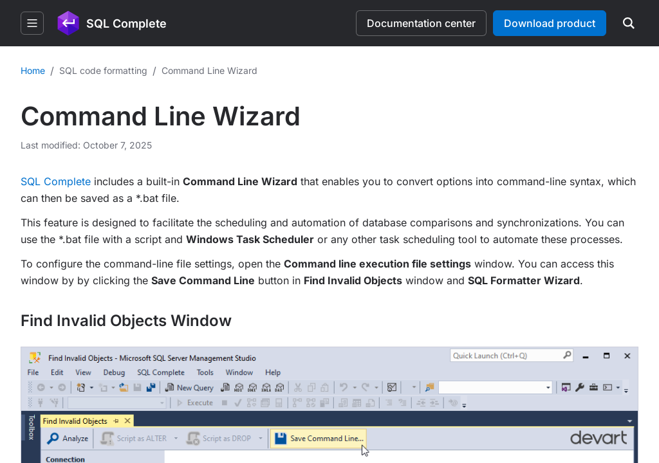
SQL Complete (56, 181)
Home (33, 70)
